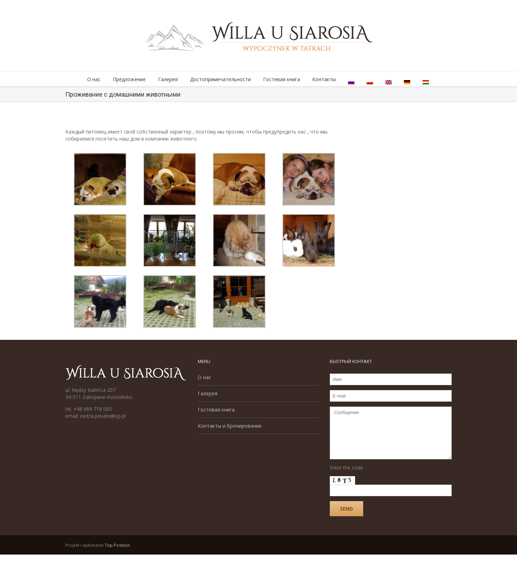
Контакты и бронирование (230, 425)
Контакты (324, 79)
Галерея (168, 79)
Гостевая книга (281, 79)
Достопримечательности (220, 79)
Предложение (129, 79)
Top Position (117, 545)
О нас (93, 79)
